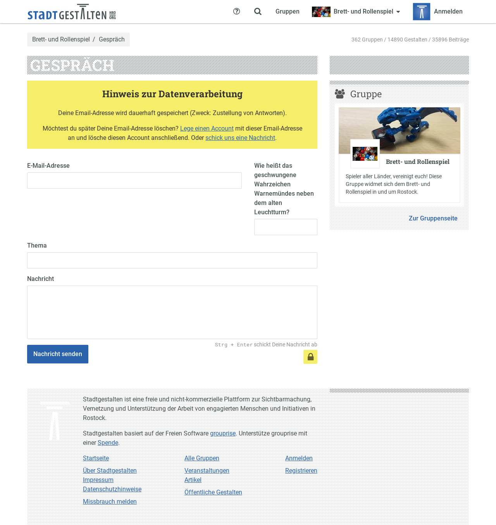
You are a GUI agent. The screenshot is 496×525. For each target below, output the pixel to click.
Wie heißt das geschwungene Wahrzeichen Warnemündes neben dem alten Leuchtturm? (284, 189)
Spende (108, 442)
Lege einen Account (207, 128)
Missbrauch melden (110, 501)
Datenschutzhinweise (112, 489)
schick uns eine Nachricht (240, 137)
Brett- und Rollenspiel (61, 39)
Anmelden (299, 458)
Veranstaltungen (206, 470)
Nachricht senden (57, 354)
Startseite (96, 458)
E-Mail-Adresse (48, 165)
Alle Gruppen (201, 458)
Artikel (193, 480)
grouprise (223, 433)
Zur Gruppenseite (433, 218)
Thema (37, 245)
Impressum (98, 480)
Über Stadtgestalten (110, 470)
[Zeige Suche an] (257, 11)
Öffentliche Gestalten (213, 492)
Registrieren (301, 470)
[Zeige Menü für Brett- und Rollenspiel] (356, 11)
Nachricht (40, 278)
